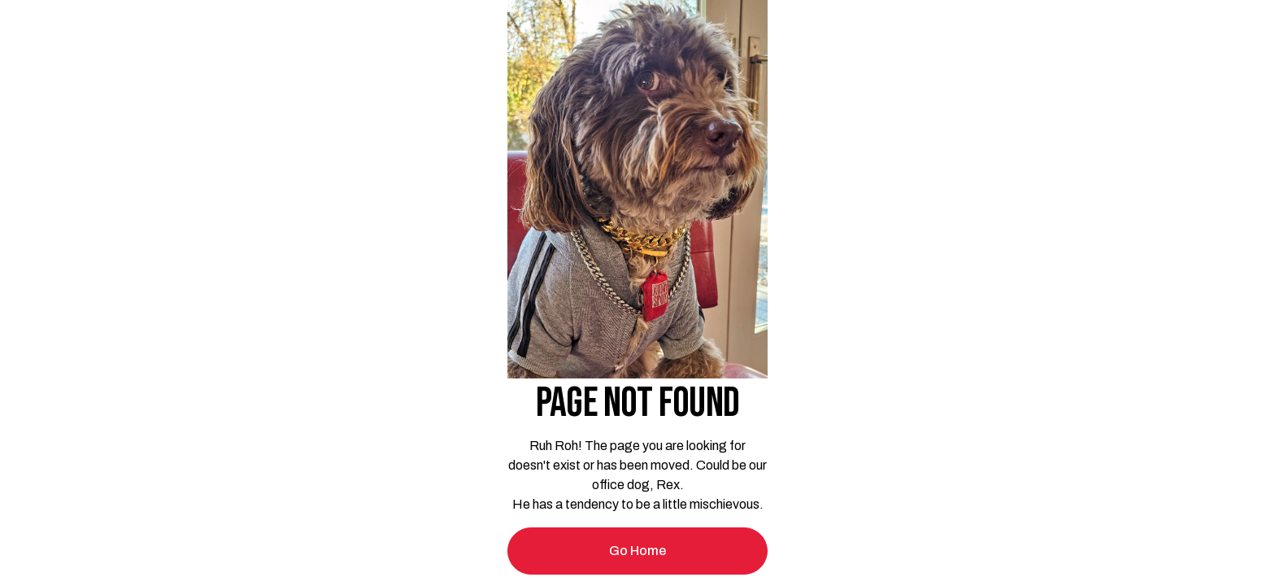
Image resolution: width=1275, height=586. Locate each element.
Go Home (637, 551)
